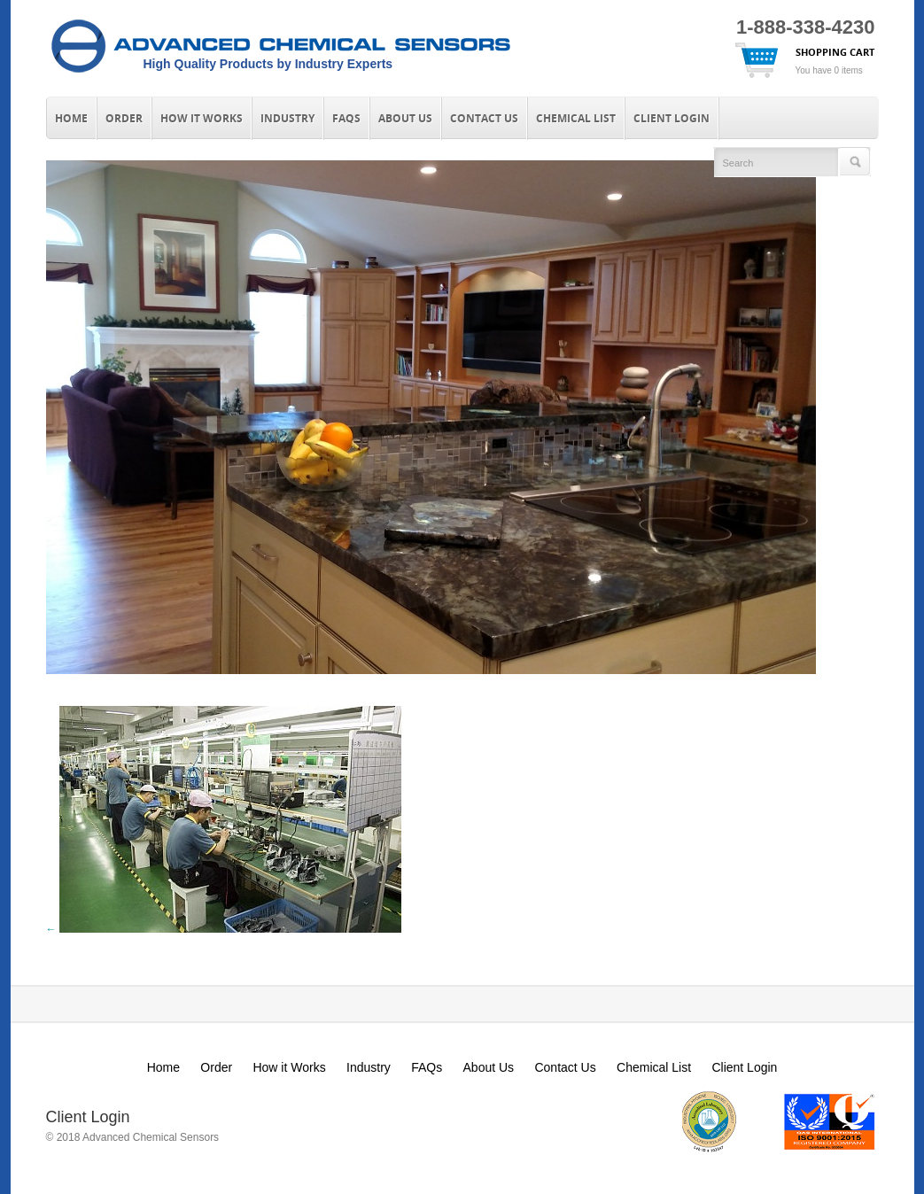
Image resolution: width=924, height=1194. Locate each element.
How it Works (201, 119)
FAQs (346, 119)
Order (124, 119)
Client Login (671, 119)
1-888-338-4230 (805, 27)
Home (71, 119)
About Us (405, 119)
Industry (287, 119)
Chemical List (576, 119)
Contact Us (484, 119)
